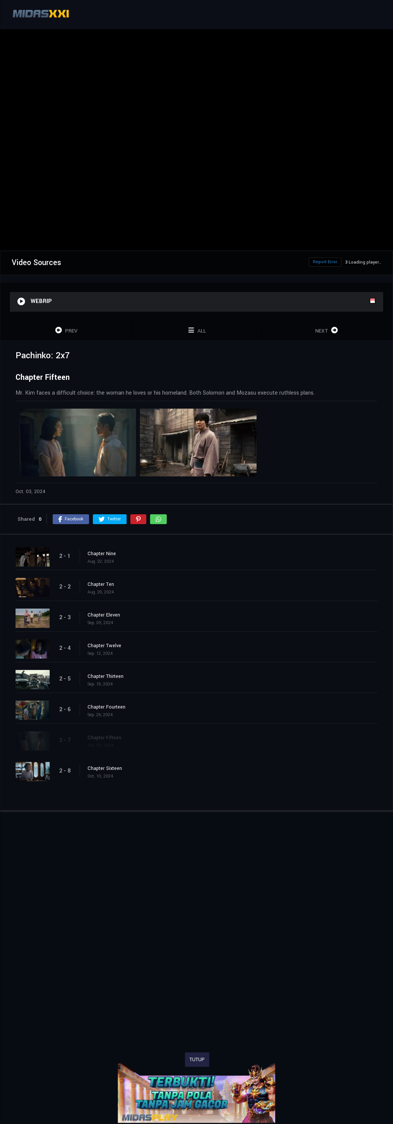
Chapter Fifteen (104, 737)
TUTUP (197, 1059)
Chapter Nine (102, 553)
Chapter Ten (101, 584)
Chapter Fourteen (106, 707)
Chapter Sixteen (105, 768)
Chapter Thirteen (106, 676)
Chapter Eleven (104, 615)
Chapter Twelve (104, 645)
